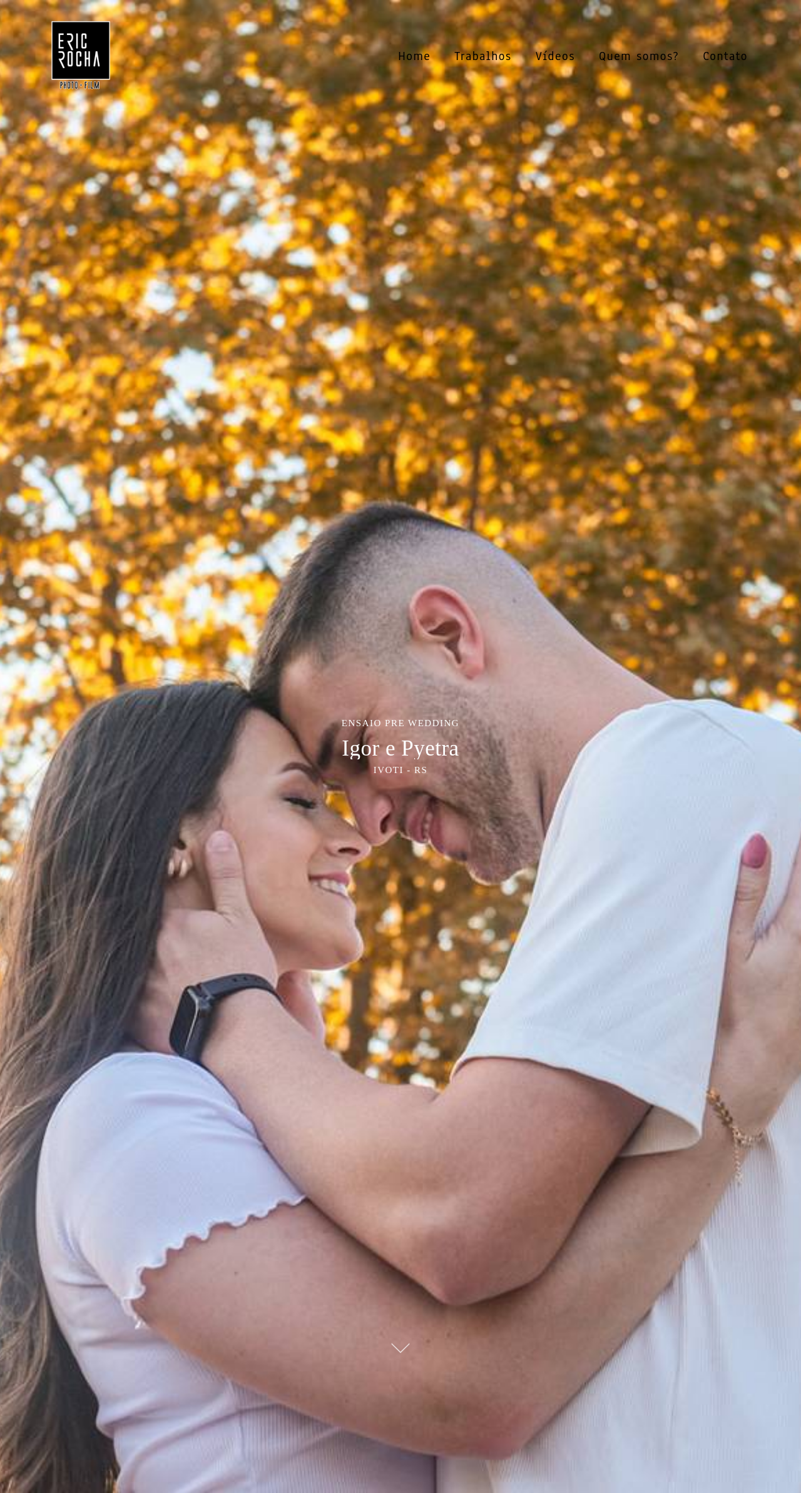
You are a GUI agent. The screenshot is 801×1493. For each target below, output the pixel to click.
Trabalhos (482, 56)
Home (414, 56)
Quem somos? (639, 56)
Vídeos (555, 56)
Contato (725, 56)
